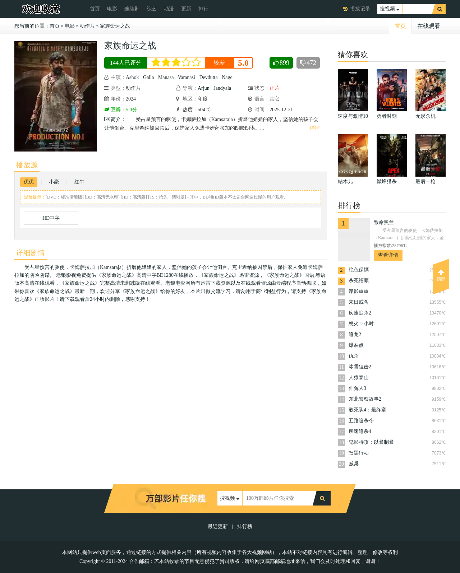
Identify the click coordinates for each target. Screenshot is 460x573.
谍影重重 (359, 291)
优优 (29, 182)
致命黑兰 (384, 222)
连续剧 (131, 8)
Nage (227, 77)
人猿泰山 (359, 377)
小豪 (54, 182)
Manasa (166, 77)
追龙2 (355, 334)
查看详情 (388, 255)
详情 (315, 128)
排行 (203, 8)
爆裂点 (356, 345)
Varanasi (186, 77)
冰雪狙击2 (360, 366)
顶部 (441, 275)
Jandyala (222, 88)
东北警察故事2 (365, 399)
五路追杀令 (361, 420)
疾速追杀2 (360, 313)
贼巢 (354, 463)
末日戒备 (359, 302)
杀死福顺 (359, 280)
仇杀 (354, 356)
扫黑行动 (359, 453)
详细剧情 (30, 253)
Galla (148, 77)
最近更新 (218, 526)
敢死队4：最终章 (367, 410)
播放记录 (360, 8)
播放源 (27, 165)
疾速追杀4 (360, 431)
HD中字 (51, 218)
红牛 (79, 182)
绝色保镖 (359, 269)
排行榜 (244, 526)
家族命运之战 (115, 26)
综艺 (152, 8)
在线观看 (428, 26)
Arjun (204, 88)
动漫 (169, 8)
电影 (112, 8)
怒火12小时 (361, 323)
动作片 (87, 26)
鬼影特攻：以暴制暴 (371, 442)
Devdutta (208, 77)
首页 (95, 8)
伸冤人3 (357, 388)
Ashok (132, 77)
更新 (186, 8)
